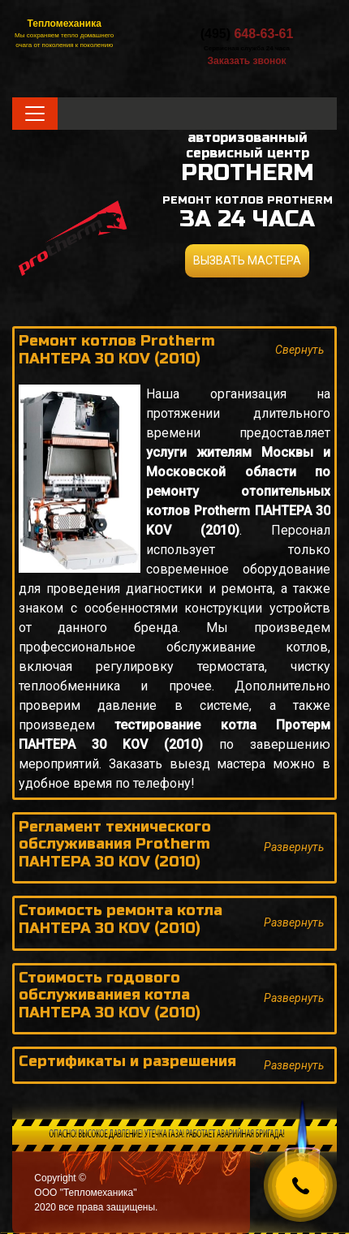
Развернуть (294, 847)
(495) (247, 34)
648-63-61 (263, 34)
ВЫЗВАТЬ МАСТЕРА (247, 260)
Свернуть (299, 349)
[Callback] (300, 1185)
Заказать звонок (246, 61)
